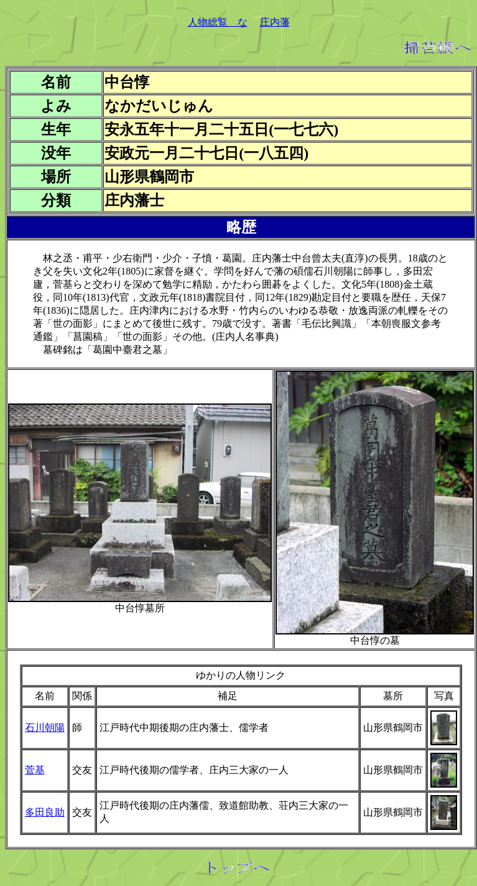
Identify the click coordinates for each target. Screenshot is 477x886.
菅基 (35, 770)
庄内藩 (275, 22)
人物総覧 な (218, 22)
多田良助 (45, 812)
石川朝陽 (45, 727)
